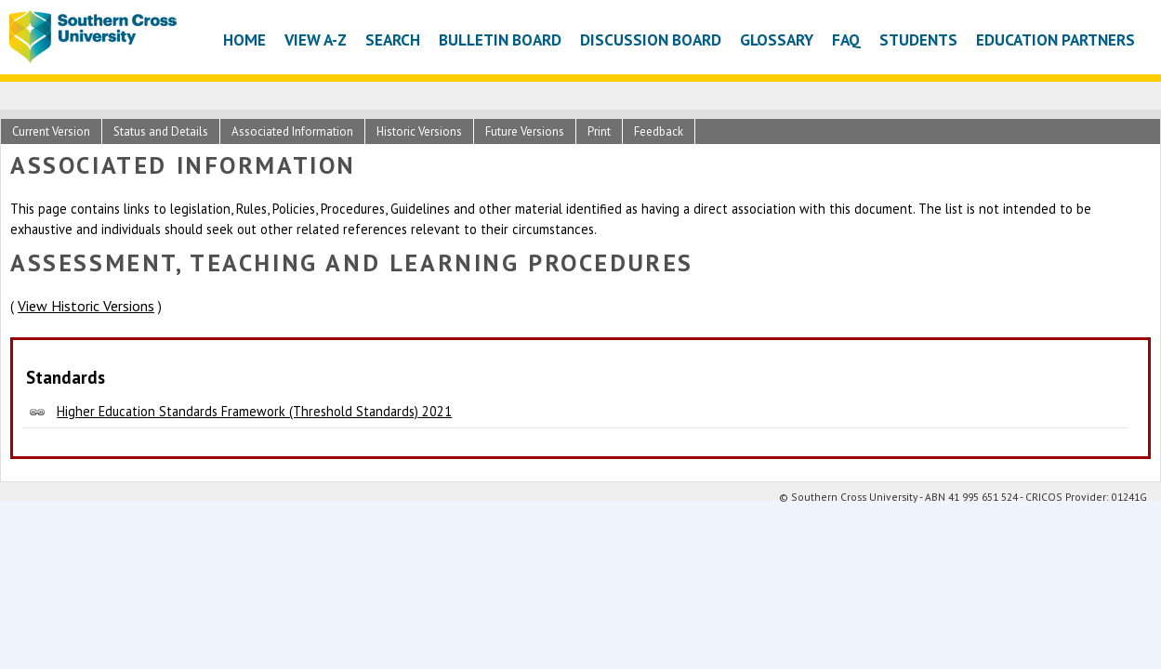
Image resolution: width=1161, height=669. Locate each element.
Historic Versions (419, 131)
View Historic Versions (86, 305)
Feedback (658, 131)
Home (244, 39)
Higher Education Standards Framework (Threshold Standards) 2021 (254, 411)
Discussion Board (650, 39)
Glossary (776, 39)
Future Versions (524, 131)
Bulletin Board (500, 39)
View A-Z (315, 39)
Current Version (51, 131)
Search (392, 39)
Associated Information (292, 131)
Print (599, 131)
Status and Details (160, 131)
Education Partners (1055, 39)
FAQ (846, 39)
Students (918, 39)
